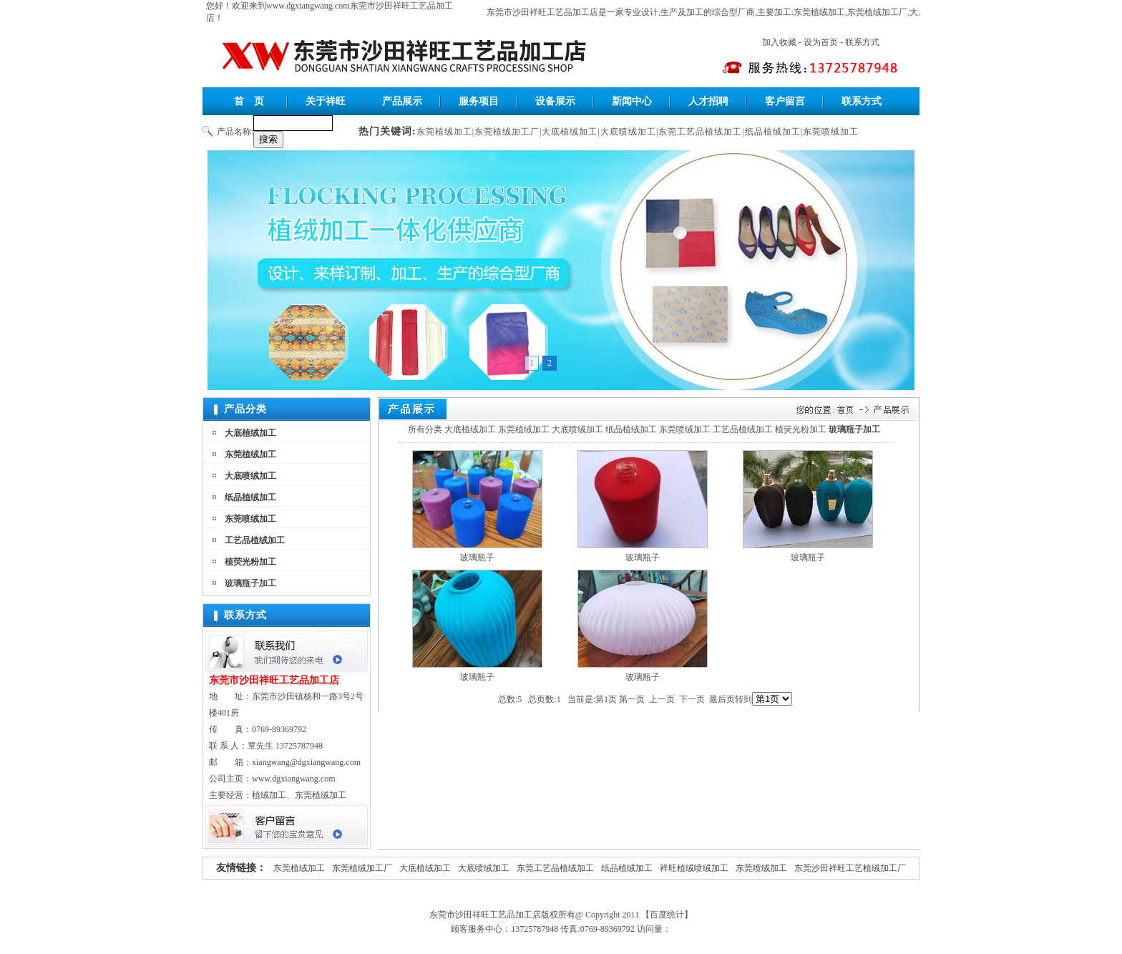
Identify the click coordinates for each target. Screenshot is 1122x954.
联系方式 (862, 42)
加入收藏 (779, 42)
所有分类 (425, 429)
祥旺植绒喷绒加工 (694, 868)
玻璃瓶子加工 (250, 583)
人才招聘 (708, 101)
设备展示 (555, 101)
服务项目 (479, 101)
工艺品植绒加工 (255, 540)
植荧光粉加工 (250, 562)
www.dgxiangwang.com (308, 6)
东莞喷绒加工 (831, 132)
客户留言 (785, 101)
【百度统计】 (667, 915)
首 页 (249, 101)
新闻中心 (632, 101)
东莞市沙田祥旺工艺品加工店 (545, 12)
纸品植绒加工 (773, 132)
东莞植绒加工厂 (880, 12)
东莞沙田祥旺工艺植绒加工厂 (850, 868)
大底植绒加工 (569, 132)
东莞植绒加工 (822, 12)
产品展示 (402, 101)
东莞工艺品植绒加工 (700, 132)
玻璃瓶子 (477, 558)
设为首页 (821, 42)
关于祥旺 (326, 101)
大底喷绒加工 (628, 132)
